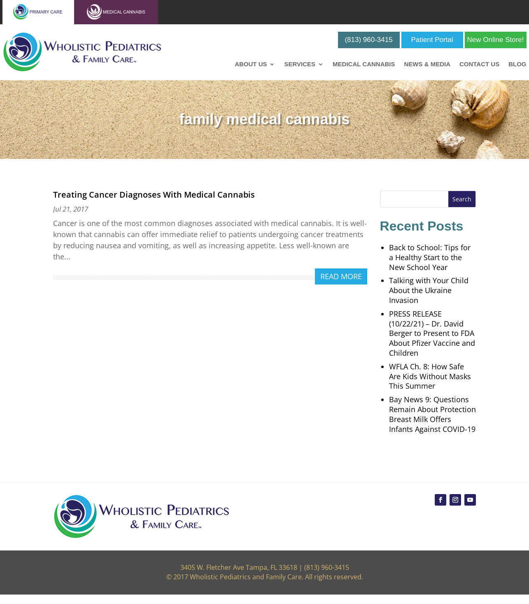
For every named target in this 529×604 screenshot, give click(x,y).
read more (341, 276)
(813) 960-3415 (368, 40)
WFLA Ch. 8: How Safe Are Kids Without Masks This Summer (430, 376)
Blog (517, 64)
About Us (251, 64)
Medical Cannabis (364, 64)
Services (299, 64)
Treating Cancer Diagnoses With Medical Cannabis (154, 194)
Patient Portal (432, 40)
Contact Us (479, 64)
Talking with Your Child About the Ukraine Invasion (428, 290)
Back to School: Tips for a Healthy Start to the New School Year (430, 257)
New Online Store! (495, 40)
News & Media (427, 64)
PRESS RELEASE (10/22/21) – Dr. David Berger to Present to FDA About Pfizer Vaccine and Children (432, 333)
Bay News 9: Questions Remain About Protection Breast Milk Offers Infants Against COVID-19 (432, 414)
